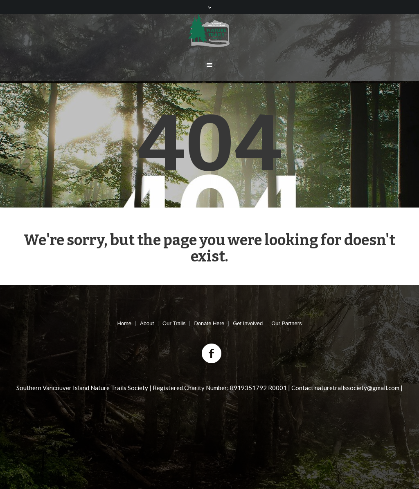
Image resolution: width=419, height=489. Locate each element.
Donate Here (209, 323)
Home (124, 323)
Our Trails (173, 323)
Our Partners (286, 323)
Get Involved (248, 323)
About (147, 323)
